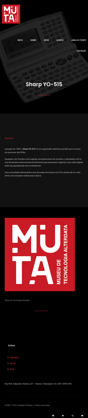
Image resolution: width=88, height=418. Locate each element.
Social (13, 363)
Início (20, 40)
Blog (12, 369)
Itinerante (9, 138)
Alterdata (14, 357)
